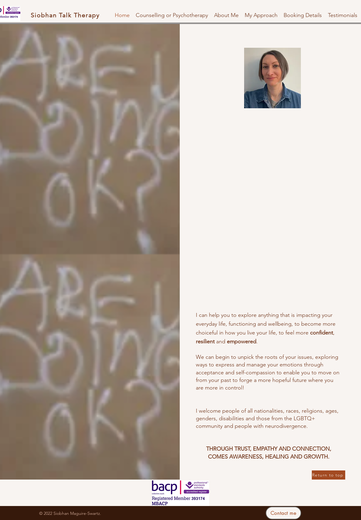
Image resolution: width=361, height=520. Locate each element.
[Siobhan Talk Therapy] (66, 15)
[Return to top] (328, 475)
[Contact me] (283, 513)
